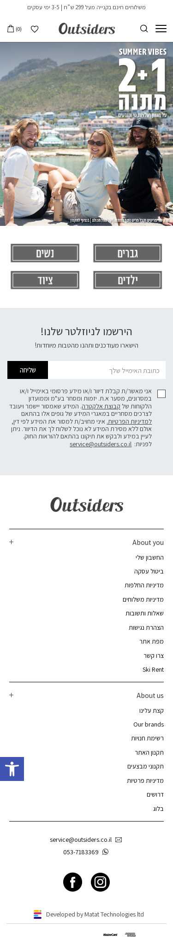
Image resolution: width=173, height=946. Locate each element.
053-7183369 (87, 852)
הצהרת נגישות (146, 627)
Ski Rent (153, 669)
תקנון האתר (149, 752)
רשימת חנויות (147, 738)
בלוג (158, 808)
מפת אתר (151, 641)
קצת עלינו (151, 710)
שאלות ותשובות (144, 613)
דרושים (155, 794)
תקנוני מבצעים (145, 766)
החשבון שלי (150, 557)
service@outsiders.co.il (100, 444)
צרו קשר (153, 655)
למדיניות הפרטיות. (129, 421)
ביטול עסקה (149, 571)
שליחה (28, 369)
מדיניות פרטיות (145, 780)
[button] (12, 769)
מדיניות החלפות (144, 585)
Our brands (148, 724)
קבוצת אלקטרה (101, 406)
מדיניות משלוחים (143, 599)
